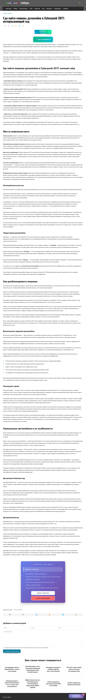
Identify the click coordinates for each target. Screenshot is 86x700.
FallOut (15, 8)
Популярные (57, 8)
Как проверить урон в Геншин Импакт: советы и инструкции (12, 666)
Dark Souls (9, 8)
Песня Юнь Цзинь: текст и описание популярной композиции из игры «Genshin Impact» (32, 666)
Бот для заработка (43, 39)
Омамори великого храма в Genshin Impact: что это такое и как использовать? (12, 682)
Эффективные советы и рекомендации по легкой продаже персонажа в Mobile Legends (32, 682)
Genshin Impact (23, 8)
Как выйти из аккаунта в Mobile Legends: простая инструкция (53, 666)
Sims (43, 8)
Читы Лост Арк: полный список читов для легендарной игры (74, 666)
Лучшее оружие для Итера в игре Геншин (74, 682)
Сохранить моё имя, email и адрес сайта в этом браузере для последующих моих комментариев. (26, 644)
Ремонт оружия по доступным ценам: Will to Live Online (53, 682)
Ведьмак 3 (49, 8)
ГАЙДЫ (25, 2)
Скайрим (65, 8)
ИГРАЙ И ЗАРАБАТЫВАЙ (52, 594)
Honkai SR (37, 8)
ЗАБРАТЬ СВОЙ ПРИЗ (34, 593)
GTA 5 (31, 8)
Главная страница (7, 13)
